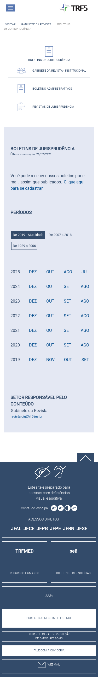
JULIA (49, 595)
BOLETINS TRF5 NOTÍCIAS (73, 573)
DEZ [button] (33, 271)
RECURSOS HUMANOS (24, 573)
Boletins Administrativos (52, 88)
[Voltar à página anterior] (10, 24)
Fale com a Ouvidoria (49, 650)
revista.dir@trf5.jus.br (26, 416)
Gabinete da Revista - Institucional (59, 70)
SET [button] (67, 286)
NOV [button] (50, 359)
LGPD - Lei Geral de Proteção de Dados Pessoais (49, 636)
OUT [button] (50, 271)
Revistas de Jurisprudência (53, 106)
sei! (73, 551)
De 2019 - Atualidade (28, 235)
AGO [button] (68, 271)
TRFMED (24, 551)
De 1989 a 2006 (24, 246)
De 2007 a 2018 (60, 235)
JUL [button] (85, 271)
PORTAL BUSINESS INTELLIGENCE (49, 618)
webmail (49, 665)
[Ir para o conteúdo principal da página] (35, 508)
